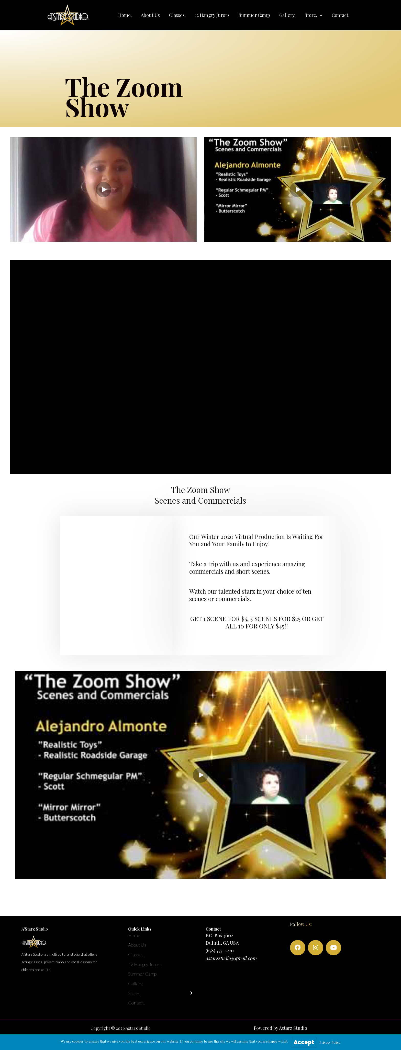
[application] (319, 15)
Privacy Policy (329, 1042)
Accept (304, 1042)
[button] (313, 15)
